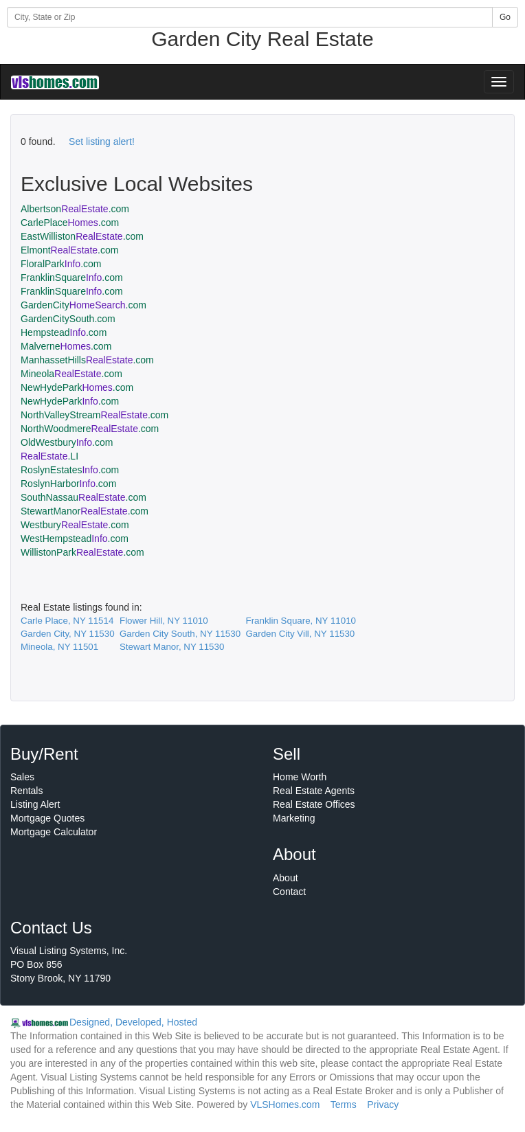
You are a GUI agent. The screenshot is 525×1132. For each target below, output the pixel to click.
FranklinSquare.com (72, 277)
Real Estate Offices (314, 804)
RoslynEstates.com (70, 469)
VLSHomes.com (285, 1104)
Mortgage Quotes (47, 818)
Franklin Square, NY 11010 (300, 620)
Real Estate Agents (314, 790)
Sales (22, 776)
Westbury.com (75, 524)
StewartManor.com (84, 511)
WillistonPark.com (82, 552)
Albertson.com (75, 208)
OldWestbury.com (67, 442)
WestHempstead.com (75, 538)
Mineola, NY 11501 (59, 647)
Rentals (26, 790)
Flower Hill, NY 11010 (164, 620)
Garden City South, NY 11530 (180, 634)
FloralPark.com (61, 263)
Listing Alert (35, 804)
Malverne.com (66, 346)
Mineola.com (71, 373)
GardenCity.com (83, 304)
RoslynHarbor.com (68, 483)
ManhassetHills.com (87, 359)
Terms (344, 1104)
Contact (289, 891)
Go (505, 17)
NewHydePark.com (77, 387)
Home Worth (299, 776)
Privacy (383, 1104)
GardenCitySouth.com (68, 318)
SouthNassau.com (83, 497)
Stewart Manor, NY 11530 (172, 647)
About (285, 877)
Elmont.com (69, 250)
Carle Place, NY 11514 (67, 620)
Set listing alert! (102, 141)
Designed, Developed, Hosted (133, 1022)
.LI (49, 456)
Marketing (294, 818)
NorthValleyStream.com (94, 414)
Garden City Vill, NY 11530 (300, 634)
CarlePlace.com (70, 222)
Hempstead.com (64, 332)
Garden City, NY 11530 (68, 634)
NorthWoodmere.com (90, 428)
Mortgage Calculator (53, 831)
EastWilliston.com (82, 236)
